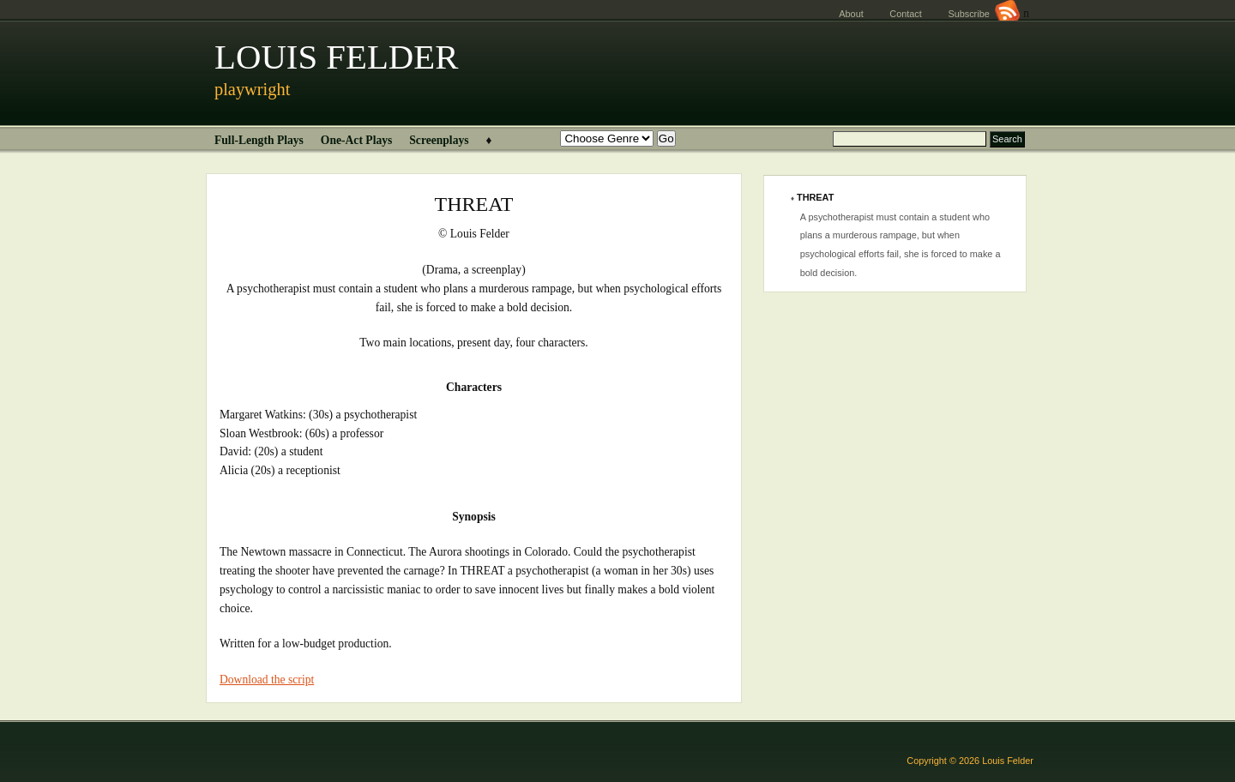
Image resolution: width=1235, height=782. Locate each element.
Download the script (267, 679)
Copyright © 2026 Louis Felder (970, 760)
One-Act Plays (356, 140)
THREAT (815, 197)
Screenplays (438, 140)
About (851, 14)
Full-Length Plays (259, 140)
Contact (905, 14)
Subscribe (984, 14)
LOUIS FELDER (336, 57)
